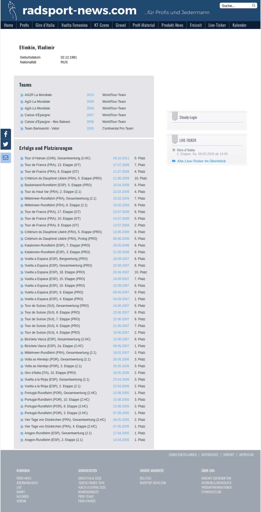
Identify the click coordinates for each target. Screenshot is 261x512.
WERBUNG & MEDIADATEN (216, 482)
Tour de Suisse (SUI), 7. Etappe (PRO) (86, 319)
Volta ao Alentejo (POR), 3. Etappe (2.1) (86, 366)
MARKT (21, 491)
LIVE (19, 487)
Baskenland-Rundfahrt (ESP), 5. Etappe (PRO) (86, 185)
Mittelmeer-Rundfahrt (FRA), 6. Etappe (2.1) (86, 205)
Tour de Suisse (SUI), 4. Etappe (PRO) (86, 332)
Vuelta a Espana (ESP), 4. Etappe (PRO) (86, 299)
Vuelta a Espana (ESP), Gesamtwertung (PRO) (86, 265)
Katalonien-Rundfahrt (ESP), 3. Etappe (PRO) (86, 252)
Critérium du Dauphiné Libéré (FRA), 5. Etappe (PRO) (86, 178)
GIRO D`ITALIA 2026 (89, 478)
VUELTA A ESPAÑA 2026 (92, 487)
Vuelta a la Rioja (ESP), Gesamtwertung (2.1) (86, 379)
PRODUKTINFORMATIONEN (217, 487)
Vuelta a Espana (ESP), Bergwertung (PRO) (86, 259)
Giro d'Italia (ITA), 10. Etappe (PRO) (86, 373)
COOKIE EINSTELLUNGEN (182, 454)
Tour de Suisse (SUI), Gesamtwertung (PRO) (86, 306)
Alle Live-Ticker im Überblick (201, 161)
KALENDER (23, 496)
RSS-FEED (145, 478)
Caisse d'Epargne (86, 115)
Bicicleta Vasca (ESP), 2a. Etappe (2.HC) (86, 346)
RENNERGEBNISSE (88, 491)
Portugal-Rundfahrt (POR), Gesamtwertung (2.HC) (86, 393)
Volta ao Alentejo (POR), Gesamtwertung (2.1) (86, 359)
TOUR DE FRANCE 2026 (91, 482)
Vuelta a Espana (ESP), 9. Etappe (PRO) (86, 292)
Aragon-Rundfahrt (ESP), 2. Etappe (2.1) (86, 440)
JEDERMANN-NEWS (27, 482)
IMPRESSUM (246, 454)
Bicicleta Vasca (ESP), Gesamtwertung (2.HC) (86, 339)
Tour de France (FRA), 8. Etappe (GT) (86, 172)
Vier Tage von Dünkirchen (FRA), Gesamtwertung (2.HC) (86, 420)
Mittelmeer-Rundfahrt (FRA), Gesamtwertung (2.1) (86, 198)
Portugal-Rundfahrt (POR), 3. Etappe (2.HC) (86, 413)
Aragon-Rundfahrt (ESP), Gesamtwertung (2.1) (86, 433)
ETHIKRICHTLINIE (212, 491)
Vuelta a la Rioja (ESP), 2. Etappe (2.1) (86, 386)
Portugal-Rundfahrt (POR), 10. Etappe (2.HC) (86, 400)
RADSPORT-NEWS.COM (153, 482)
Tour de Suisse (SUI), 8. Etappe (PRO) (86, 312)
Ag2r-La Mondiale (86, 102)
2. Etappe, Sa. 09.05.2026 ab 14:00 (202, 152)
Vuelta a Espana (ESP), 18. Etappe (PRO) (86, 272)
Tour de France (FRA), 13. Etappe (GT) (86, 165)
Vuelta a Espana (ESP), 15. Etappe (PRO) (86, 279)
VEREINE (21, 501)
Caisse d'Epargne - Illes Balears (86, 122)
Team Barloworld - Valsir (86, 128)
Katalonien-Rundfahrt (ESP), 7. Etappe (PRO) (86, 245)
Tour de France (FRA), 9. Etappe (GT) (86, 225)
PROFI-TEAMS (86, 496)
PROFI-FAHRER (86, 501)
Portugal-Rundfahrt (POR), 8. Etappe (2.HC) (86, 406)
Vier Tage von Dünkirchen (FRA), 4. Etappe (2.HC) (86, 426)
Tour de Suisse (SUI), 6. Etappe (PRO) (86, 326)
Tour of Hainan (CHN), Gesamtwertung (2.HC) (86, 158)
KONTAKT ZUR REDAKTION (216, 478)
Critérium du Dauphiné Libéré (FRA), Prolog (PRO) (86, 239)
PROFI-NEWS (24, 478)
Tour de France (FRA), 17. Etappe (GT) (86, 212)
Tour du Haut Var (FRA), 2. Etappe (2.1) (86, 192)
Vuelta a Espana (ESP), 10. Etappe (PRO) (86, 286)
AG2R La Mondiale (86, 95)
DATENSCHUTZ (210, 454)
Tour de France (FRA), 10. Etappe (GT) (86, 218)
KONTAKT (228, 454)
